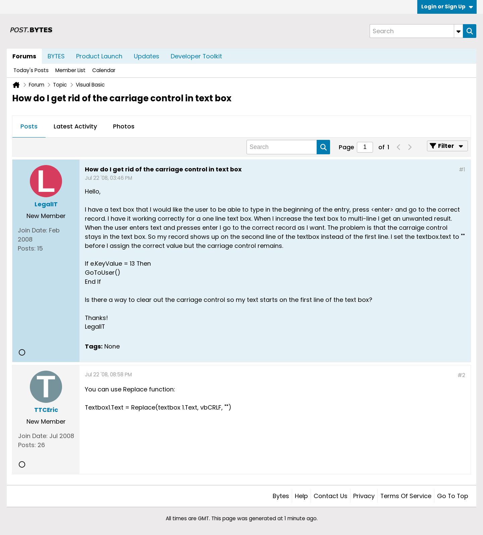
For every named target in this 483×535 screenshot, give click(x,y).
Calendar (103, 70)
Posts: (27, 248)
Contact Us (330, 496)
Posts (29, 126)
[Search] (416, 31)
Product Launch (99, 56)
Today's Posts (31, 70)
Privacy (364, 496)
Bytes (281, 496)
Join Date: (32, 230)
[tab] (29, 127)
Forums (24, 56)
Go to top (452, 496)
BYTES (56, 56)
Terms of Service (405, 496)
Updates (146, 56)
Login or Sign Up (447, 6)
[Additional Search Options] (458, 31)
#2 (461, 375)
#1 (462, 169)
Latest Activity (75, 126)
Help (301, 496)
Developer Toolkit (196, 56)
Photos (124, 126)
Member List (70, 70)
